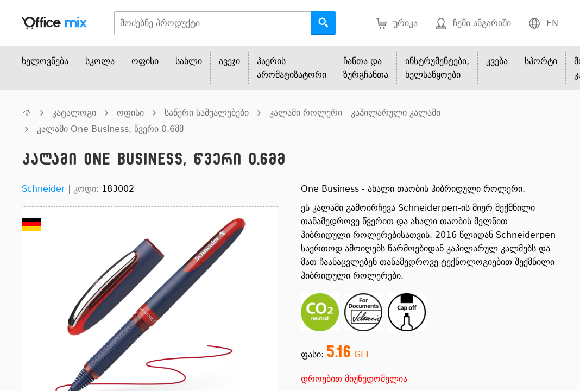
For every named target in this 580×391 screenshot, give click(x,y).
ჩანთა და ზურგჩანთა (365, 68)
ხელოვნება (45, 61)
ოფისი (145, 61)
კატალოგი (74, 113)
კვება (497, 61)
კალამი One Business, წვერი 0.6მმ (110, 129)
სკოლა (100, 61)
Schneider (43, 189)
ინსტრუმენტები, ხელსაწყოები (437, 68)
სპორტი (541, 61)
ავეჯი (229, 61)
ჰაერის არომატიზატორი (291, 68)
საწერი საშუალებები (207, 113)
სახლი (188, 61)
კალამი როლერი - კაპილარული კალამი (354, 113)
